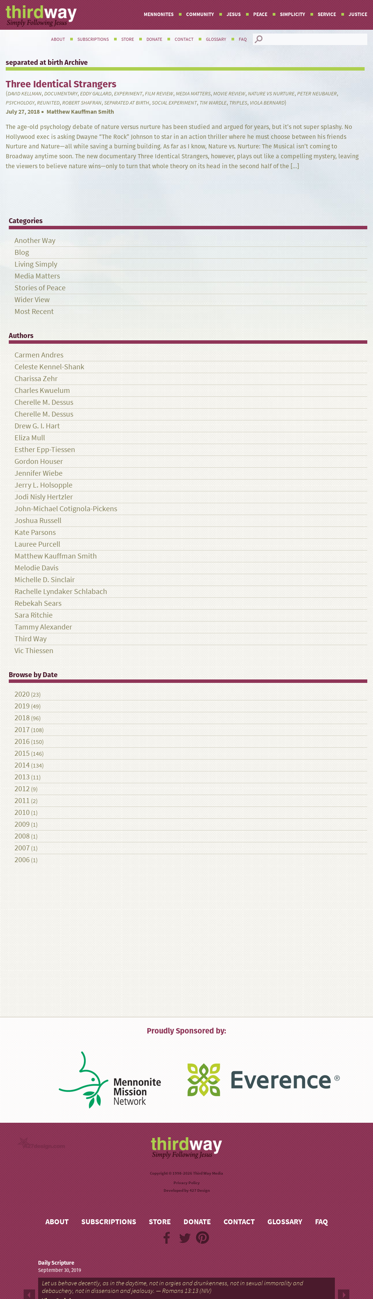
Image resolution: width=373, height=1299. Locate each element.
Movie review (229, 93)
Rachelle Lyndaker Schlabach (60, 591)
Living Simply (35, 264)
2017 (22, 729)
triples (238, 102)
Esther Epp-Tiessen (44, 449)
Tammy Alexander (43, 627)
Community (200, 14)
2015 (22, 753)
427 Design (200, 1190)
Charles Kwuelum (42, 390)
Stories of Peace (40, 288)
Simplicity (292, 14)
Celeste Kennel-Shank (49, 367)
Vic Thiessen (33, 650)
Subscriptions (93, 39)
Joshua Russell (37, 520)
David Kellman (25, 93)
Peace (260, 14)
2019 (22, 706)
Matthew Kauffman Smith (80, 112)
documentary (60, 93)
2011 (22, 800)
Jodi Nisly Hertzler (43, 497)
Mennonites (159, 14)
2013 (22, 777)
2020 (22, 694)
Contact (184, 39)
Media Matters (193, 93)
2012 (22, 789)
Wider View (32, 300)
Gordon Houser (38, 461)
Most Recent (34, 311)
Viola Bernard (267, 102)
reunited (48, 102)
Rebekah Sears (37, 603)
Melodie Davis (36, 568)
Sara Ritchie (33, 615)
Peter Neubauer (317, 93)
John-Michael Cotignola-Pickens (65, 509)
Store (127, 39)
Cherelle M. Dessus (43, 402)
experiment (128, 93)
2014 (22, 765)
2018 (22, 718)
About (58, 39)
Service (327, 14)
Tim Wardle (213, 102)
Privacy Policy (187, 1183)
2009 (22, 824)
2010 (22, 812)
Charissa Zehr (36, 378)
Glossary (216, 39)
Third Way (30, 639)
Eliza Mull (29, 438)
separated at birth (126, 102)
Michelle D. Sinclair (44, 580)
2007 (22, 848)
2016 (22, 741)
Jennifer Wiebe (38, 473)
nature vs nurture (271, 93)
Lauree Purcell (37, 544)
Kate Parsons (35, 532)
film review (159, 93)
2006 (22, 860)
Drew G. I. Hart (37, 426)
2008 (22, 836)
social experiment (174, 102)
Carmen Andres (38, 355)
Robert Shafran (81, 102)
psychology (20, 102)
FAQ (243, 39)
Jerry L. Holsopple (43, 485)
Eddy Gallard (95, 93)
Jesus (234, 14)
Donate (154, 39)
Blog (21, 252)
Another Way (34, 240)
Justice (358, 14)
